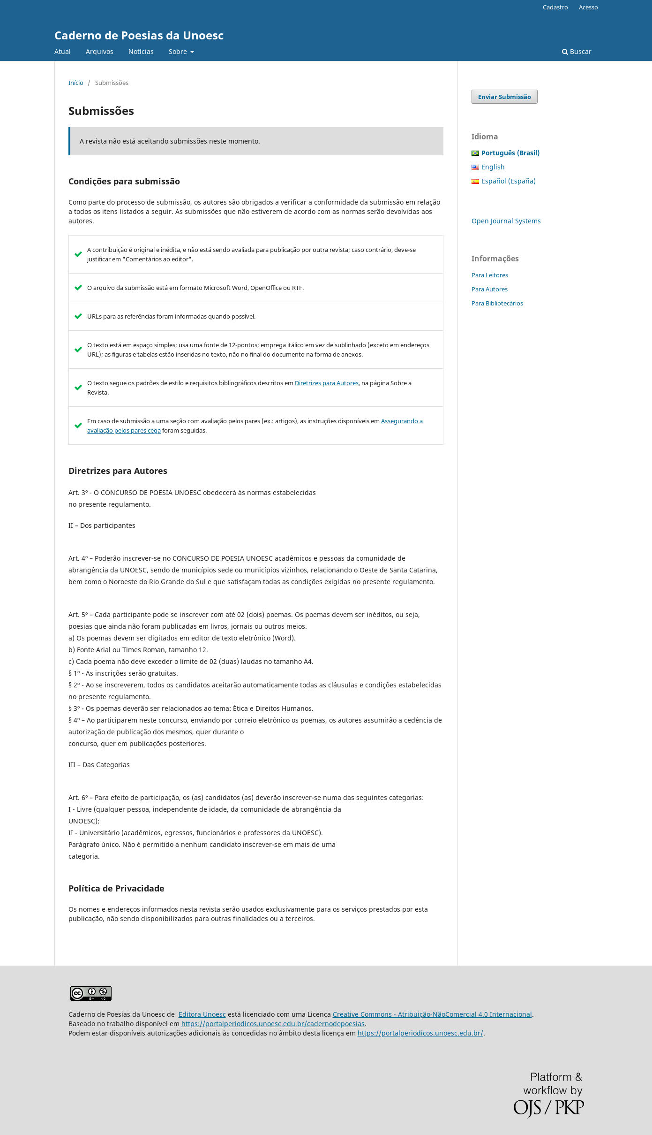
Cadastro (555, 7)
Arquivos (99, 51)
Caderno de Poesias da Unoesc (139, 35)
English (493, 166)
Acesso (588, 7)
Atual (62, 51)
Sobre (179, 51)
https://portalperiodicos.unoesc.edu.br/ (420, 1032)
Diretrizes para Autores (327, 383)
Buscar (577, 51)
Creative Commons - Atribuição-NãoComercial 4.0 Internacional (432, 1014)
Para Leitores (490, 275)
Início (75, 82)
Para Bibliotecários (497, 303)
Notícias (141, 51)
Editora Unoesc (202, 1014)
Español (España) (508, 180)
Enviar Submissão (504, 96)
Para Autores (490, 289)
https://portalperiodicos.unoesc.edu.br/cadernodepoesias (273, 1023)
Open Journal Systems (506, 220)
